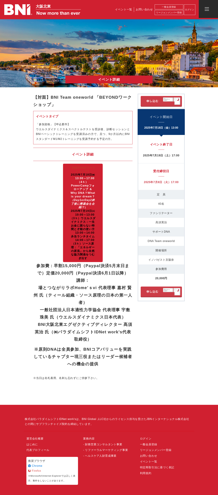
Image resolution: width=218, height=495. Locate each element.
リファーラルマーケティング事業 (106, 450)
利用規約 (145, 473)
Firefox (34, 470)
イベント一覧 (123, 9)
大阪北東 (43, 6)
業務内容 (89, 438)
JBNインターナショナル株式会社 (167, 419)
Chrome (35, 465)
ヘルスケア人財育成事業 (100, 455)
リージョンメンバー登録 (169, 12)
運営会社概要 (35, 438)
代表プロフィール (37, 450)
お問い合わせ (144, 9)
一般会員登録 (169, 7)
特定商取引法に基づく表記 (157, 467)
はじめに (32, 444)
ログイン (189, 9)
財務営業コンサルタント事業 (103, 444)
